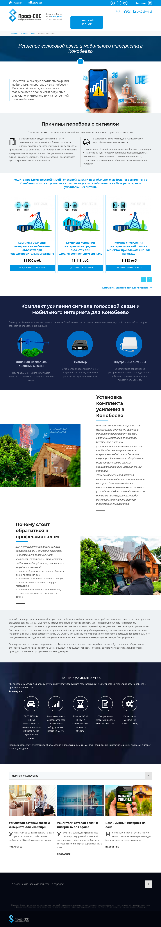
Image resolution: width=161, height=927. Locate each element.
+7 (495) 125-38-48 (134, 11)
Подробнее (15, 847)
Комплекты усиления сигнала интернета (125, 288)
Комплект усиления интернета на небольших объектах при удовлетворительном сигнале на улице (32, 250)
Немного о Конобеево (25, 776)
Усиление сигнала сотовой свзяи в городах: (38, 884)
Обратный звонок (87, 22)
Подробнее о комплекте (32, 268)
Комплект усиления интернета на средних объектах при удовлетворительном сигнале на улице (80, 250)
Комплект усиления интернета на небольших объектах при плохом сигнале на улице (128, 248)
